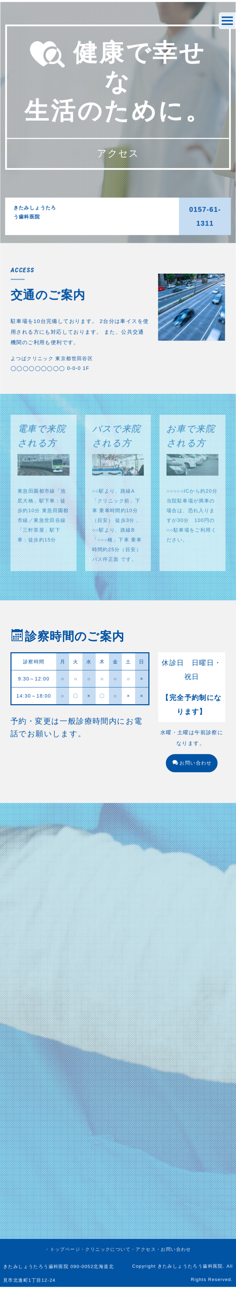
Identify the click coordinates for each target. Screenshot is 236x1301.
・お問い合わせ (177, 842)
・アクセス (145, 842)
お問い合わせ (197, 785)
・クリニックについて (105, 842)
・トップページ (58, 842)
